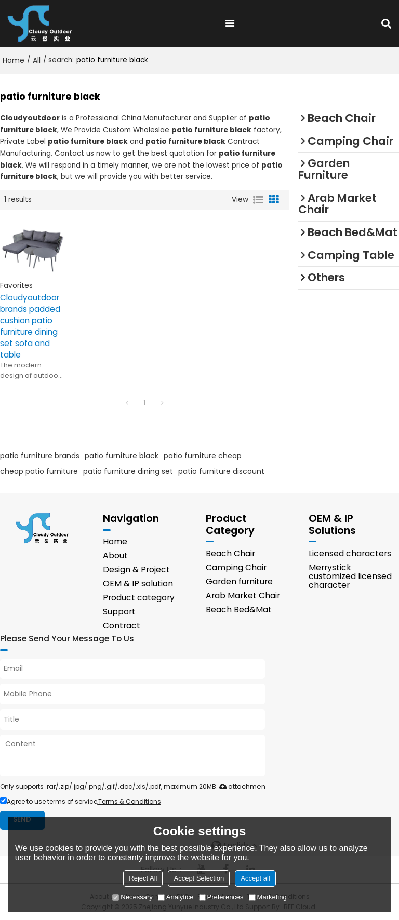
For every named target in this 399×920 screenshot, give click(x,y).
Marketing (268, 897)
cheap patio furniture (39, 471)
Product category (139, 597)
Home (13, 60)
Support (119, 611)
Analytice (176, 897)
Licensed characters (350, 553)
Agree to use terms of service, (80, 801)
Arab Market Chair (243, 595)
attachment (241, 786)
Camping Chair (236, 567)
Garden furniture (239, 581)
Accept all (255, 878)
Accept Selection (199, 878)
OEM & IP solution (138, 583)
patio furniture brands (39, 455)
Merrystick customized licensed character (350, 576)
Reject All (143, 878)
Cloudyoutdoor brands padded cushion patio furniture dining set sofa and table (30, 326)
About (115, 555)
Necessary (132, 897)
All (37, 60)
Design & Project (136, 569)
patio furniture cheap (203, 455)
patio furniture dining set (128, 471)
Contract (121, 625)
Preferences (221, 897)
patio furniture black (121, 455)
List (258, 200)
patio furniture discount (221, 471)
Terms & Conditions (129, 801)
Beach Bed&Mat (239, 609)
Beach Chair (230, 553)
